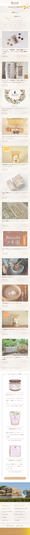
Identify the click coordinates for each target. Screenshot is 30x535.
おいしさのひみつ (18, 20)
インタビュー (15, 18)
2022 (24, 24)
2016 (13, 28)
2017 (24, 26)
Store (27, 4)
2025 (11, 24)
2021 (6, 26)
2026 (6, 24)
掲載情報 (8, 18)
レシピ (11, 16)
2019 (15, 26)
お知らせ (10, 20)
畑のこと (23, 18)
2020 (11, 26)
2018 (20, 26)
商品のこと (17, 16)
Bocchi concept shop (15, 22)
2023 (20, 24)
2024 (15, 24)
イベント (24, 16)
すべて (5, 16)
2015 (17, 28)
